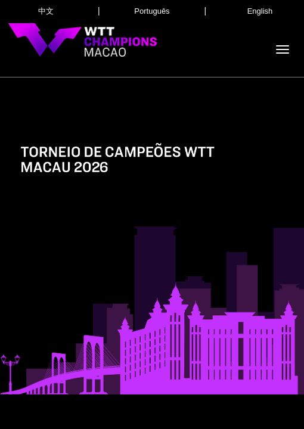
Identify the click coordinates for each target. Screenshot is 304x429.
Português (151, 11)
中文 (46, 11)
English (260, 11)
